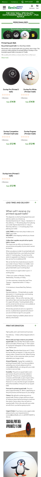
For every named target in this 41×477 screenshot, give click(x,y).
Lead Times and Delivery (17, 203)
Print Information (15, 326)
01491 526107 (29, 2)
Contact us (14, 2)
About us (4, 2)
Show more (4, 58)
